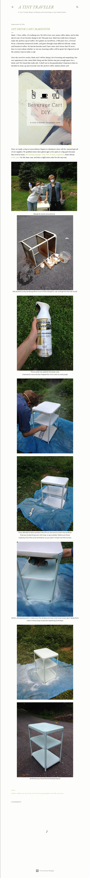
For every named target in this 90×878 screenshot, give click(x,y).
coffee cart (20, 793)
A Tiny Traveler (36, 7)
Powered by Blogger (45, 870)
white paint (15, 157)
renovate (60, 793)
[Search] (77, 6)
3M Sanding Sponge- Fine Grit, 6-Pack (40, 155)
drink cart (30, 793)
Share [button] (13, 790)
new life (53, 793)
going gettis (46, 793)
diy (26, 793)
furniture (38, 793)
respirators (60, 155)
